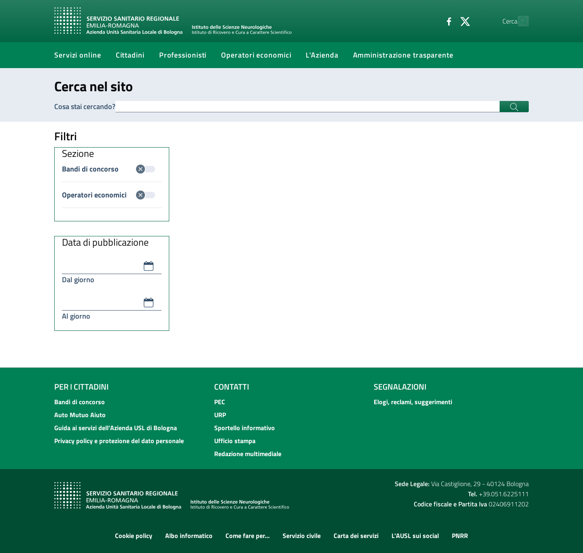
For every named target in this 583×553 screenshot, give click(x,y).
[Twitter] (447, 21)
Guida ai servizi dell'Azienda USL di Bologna (115, 428)
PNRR (460, 535)
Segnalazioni (400, 386)
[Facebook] (431, 21)
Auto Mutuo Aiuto (80, 415)
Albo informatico (189, 535)
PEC (219, 402)
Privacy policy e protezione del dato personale (119, 441)
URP (220, 415)
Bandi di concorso (108, 168)
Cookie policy (133, 535)
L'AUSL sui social (415, 535)
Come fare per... (248, 535)
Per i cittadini (81, 386)
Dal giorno (78, 279)
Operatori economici (108, 194)
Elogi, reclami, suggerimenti (413, 402)
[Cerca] (519, 21)
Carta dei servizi (356, 535)
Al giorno (76, 316)
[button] (148, 266)
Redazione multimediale (247, 454)
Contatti (231, 386)
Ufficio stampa (234, 441)
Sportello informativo (244, 428)
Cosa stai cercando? (84, 106)
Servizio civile (302, 535)
